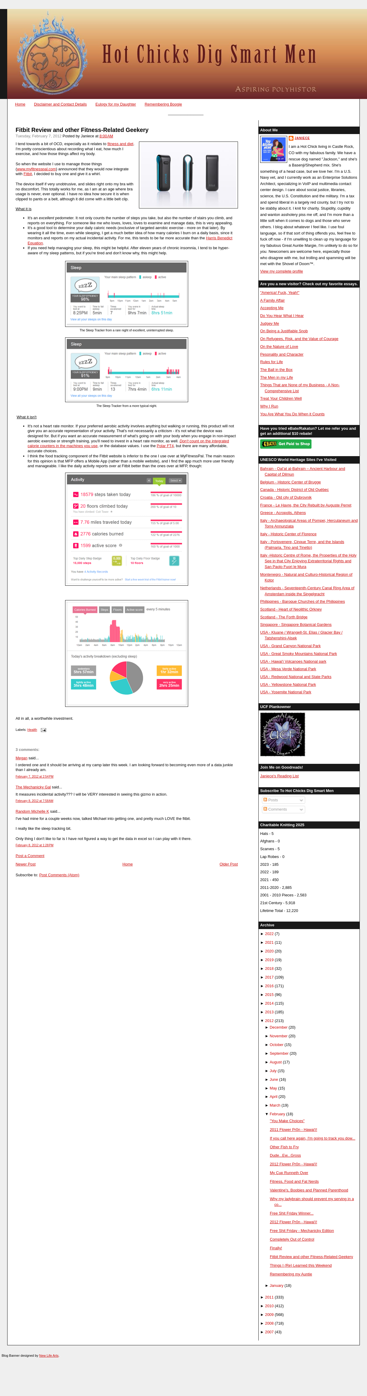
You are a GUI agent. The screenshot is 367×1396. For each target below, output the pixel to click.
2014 (269, 1003)
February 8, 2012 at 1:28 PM (34, 845)
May (273, 1088)
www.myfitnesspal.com (36, 169)
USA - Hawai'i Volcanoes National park (293, 661)
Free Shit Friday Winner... (292, 1213)
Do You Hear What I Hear (282, 315)
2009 (269, 1314)
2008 (269, 1323)
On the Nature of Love (279, 346)
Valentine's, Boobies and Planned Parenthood (309, 1190)
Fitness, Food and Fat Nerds (294, 1181)
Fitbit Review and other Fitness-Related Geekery (82, 130)
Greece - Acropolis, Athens (283, 512)
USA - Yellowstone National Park (288, 684)
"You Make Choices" (287, 1121)
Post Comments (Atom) (59, 875)
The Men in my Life (276, 377)
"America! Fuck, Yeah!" (279, 292)
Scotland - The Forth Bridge (284, 617)
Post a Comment (30, 855)
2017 (269, 977)
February (277, 1114)
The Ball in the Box (276, 369)
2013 (269, 1012)
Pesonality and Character (281, 354)
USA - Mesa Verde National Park (288, 669)
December (278, 1027)
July (273, 1071)
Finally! (276, 1248)
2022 (269, 933)
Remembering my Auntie (291, 1274)
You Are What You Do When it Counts (292, 414)
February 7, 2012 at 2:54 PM (34, 776)
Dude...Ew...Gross (285, 1155)
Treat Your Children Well (281, 398)
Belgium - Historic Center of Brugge (290, 482)
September (279, 1053)
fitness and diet (120, 144)
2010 (269, 1306)
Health (32, 729)
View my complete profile (281, 271)
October (277, 1044)
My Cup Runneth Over (289, 1172)
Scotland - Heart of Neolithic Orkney (291, 609)
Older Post (229, 864)
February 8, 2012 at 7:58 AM (34, 801)
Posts (270, 800)
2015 (269, 994)
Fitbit (27, 174)
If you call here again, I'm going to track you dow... (312, 1138)
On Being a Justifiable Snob (284, 331)
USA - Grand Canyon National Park (290, 646)
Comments (275, 809)
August (276, 1062)
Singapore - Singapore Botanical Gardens (296, 624)
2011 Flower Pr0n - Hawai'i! (293, 1129)
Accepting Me (272, 308)
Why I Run (269, 406)
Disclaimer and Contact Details (60, 104)
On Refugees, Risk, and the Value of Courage (299, 338)
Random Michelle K (32, 811)
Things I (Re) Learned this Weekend (301, 1265)
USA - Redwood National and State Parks (295, 676)
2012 (269, 1020)
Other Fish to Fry (284, 1147)
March (275, 1105)
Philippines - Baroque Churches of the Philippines (302, 601)
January (277, 1285)
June (274, 1079)
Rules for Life (271, 362)
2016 (269, 986)
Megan (21, 758)
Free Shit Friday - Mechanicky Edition (302, 1230)
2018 (269, 968)
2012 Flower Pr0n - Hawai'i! (293, 1164)
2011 (269, 1297)
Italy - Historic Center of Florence (288, 534)
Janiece (302, 138)
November (278, 1036)
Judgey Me (269, 323)
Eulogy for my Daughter (115, 104)
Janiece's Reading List (279, 776)
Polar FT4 (165, 446)
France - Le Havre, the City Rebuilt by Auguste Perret (305, 505)
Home (20, 104)
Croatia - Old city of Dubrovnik (286, 497)
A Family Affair (272, 300)
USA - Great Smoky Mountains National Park (298, 653)
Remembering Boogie (163, 104)
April (274, 1096)
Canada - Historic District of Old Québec (294, 489)
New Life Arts (49, 1355)
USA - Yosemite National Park (285, 692)
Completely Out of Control (292, 1239)
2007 (269, 1332)
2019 (269, 960)
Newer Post (25, 864)
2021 (269, 942)
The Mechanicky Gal (33, 787)
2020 (269, 951)
